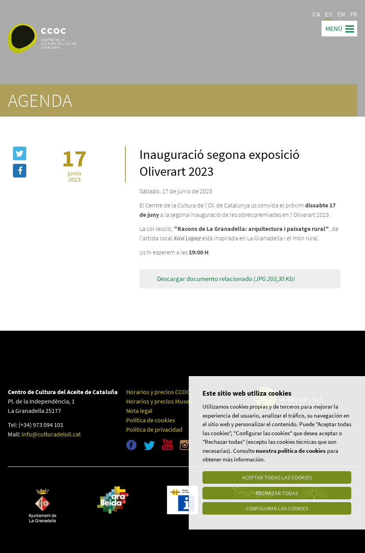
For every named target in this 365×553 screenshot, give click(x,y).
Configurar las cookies (277, 508)
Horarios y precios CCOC (158, 392)
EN (341, 14)
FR (353, 14)
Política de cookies (150, 420)
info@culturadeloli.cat (51, 434)
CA (316, 14)
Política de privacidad (154, 429)
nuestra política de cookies (291, 450)
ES (328, 14)
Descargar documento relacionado (226, 278)
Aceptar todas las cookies (277, 477)
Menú (333, 28)
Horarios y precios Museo (159, 401)
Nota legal (139, 410)
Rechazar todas (277, 492)
